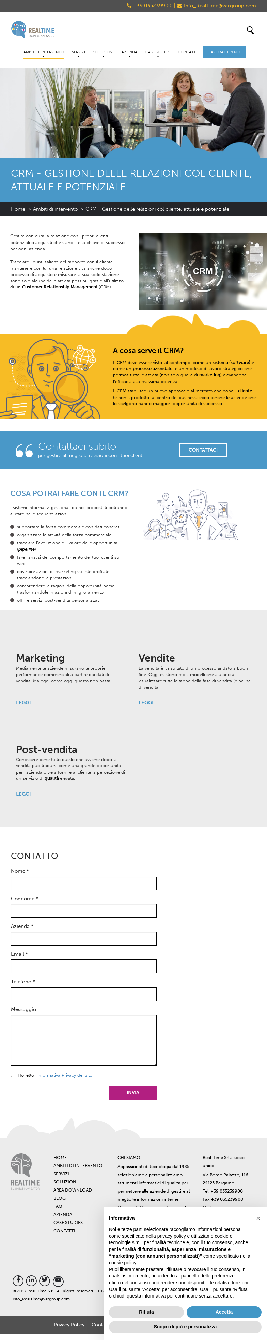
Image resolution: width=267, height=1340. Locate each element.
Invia (132, 1092)
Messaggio (23, 1009)
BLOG (59, 1198)
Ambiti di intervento (43, 53)
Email (19, 954)
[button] (258, 1218)
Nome (20, 871)
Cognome (24, 899)
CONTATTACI (203, 450)
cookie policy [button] (122, 1262)
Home (18, 209)
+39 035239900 (152, 6)
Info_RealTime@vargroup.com (220, 6)
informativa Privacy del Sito (64, 1075)
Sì (13, 1075)
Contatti (187, 52)
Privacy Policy (68, 1325)
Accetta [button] (224, 1312)
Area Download (72, 1190)
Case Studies (157, 53)
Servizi (78, 53)
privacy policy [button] (171, 1236)
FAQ (57, 1206)
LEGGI (23, 703)
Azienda (129, 53)
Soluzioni (103, 53)
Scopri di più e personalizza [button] (185, 1326)
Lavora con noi (225, 52)
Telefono (23, 981)
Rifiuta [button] (146, 1312)
